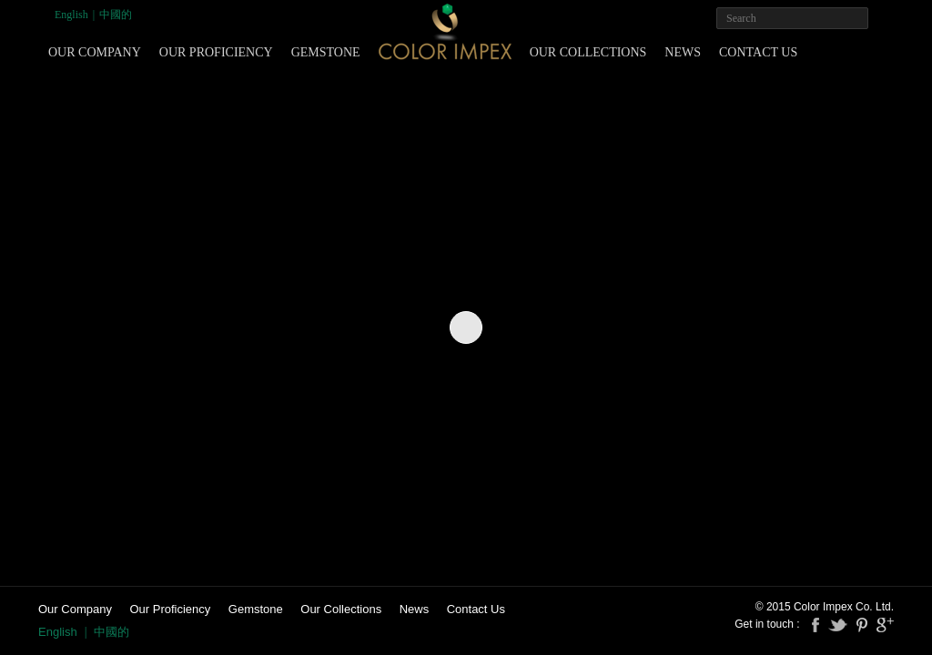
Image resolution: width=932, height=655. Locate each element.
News (682, 52)
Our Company (94, 52)
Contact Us (758, 52)
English (71, 14)
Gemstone (325, 52)
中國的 (115, 14)
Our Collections (588, 52)
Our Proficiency (216, 52)
